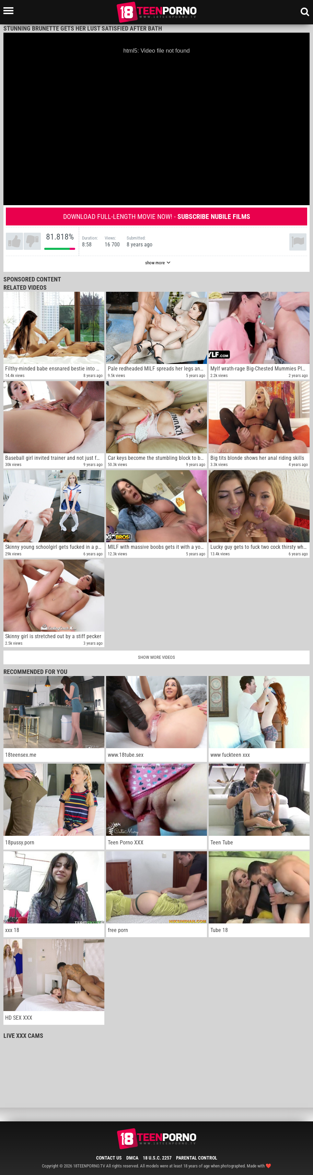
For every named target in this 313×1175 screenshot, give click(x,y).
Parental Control (196, 1157)
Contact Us (109, 1157)
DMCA (132, 1157)
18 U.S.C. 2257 (157, 1157)
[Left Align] (10, 10)
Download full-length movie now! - (156, 216)
